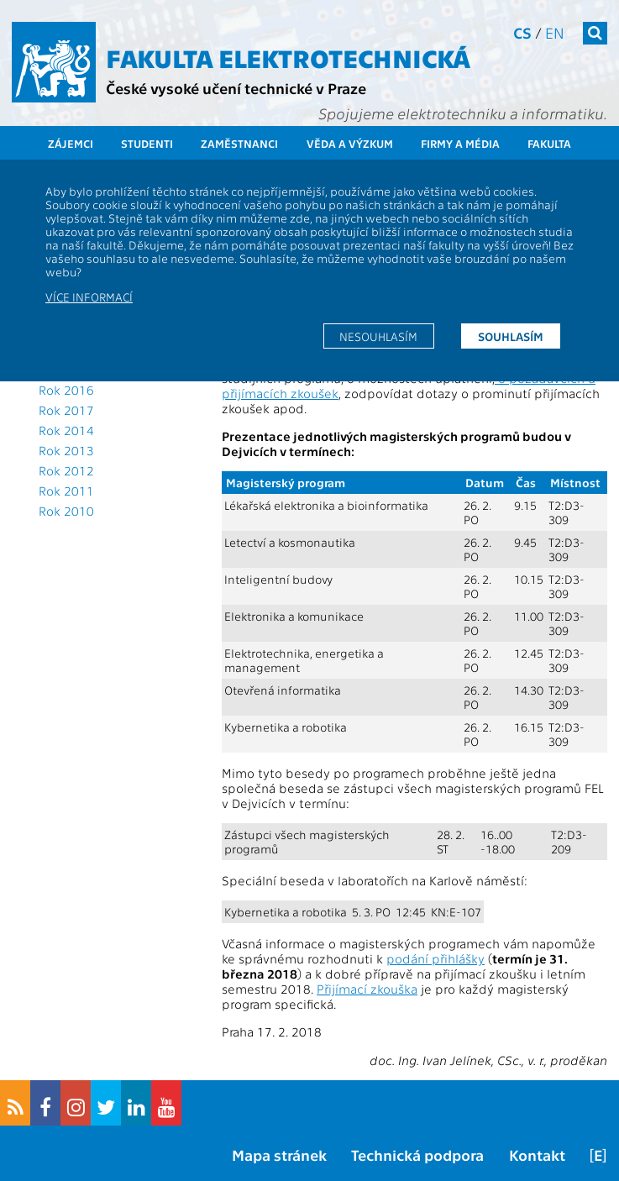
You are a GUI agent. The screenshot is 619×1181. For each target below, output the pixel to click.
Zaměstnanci (239, 143)
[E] (598, 1154)
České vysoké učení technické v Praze (236, 88)
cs (522, 32)
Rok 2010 (66, 510)
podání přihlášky (435, 958)
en (554, 32)
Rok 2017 (66, 409)
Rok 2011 (66, 490)
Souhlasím (510, 336)
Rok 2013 (66, 450)
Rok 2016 (66, 389)
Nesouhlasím (378, 336)
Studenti (147, 143)
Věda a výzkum (350, 143)
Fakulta (549, 143)
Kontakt (537, 1154)
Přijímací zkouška (367, 988)
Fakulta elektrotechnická (288, 57)
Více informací (89, 296)
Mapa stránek (279, 1154)
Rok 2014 (66, 430)
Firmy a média (460, 143)
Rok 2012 (66, 470)
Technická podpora (417, 1154)
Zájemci (70, 143)
